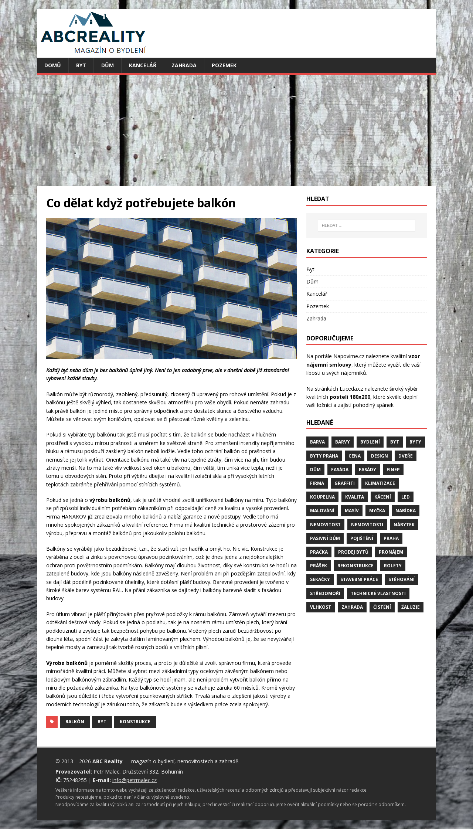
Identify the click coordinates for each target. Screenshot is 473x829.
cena (354, 456)
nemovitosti (367, 524)
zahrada (352, 607)
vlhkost (320, 607)
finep (393, 469)
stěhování (401, 579)
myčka (377, 510)
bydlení (370, 442)
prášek (318, 566)
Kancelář (142, 65)
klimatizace (380, 483)
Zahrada (184, 65)
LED (405, 497)
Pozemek (224, 65)
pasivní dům (325, 538)
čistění (382, 607)
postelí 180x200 (350, 396)
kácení (382, 497)
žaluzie (410, 607)
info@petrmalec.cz (134, 780)
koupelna (322, 497)
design (379, 456)
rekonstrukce (355, 566)
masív (352, 510)
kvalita (354, 497)
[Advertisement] (236, 130)
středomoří (325, 593)
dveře (405, 456)
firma (317, 483)
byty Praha (324, 456)
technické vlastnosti (378, 593)
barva (317, 442)
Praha (391, 538)
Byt (81, 65)
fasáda (339, 469)
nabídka (405, 510)
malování (322, 510)
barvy (342, 442)
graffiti (344, 483)
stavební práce (359, 579)
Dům (107, 65)
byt (102, 721)
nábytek (404, 524)
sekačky (320, 579)
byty (415, 442)
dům (315, 469)
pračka (319, 552)
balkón (74, 721)
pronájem (391, 552)
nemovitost (325, 524)
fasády (367, 469)
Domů (52, 65)
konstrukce (135, 721)
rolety (393, 566)
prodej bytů (353, 552)
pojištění (361, 538)
